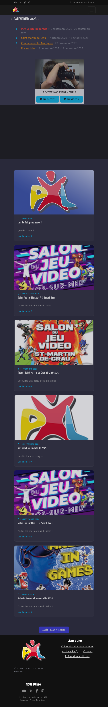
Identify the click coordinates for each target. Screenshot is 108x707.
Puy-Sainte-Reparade (29, 29)
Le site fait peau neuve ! (30, 228)
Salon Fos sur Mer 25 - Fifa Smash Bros (36, 303)
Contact (87, 651)
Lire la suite (25, 241)
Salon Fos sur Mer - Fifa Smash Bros (35, 528)
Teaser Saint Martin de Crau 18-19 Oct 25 (38, 378)
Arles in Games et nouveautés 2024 (35, 603)
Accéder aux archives (54, 637)
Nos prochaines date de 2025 (32, 453)
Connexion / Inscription (81, 2)
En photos (55, 99)
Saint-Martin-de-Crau (28, 38)
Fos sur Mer (23, 48)
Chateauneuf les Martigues (32, 43)
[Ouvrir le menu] (92, 10)
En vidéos (78, 99)
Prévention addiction (77, 656)
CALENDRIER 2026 (19, 19)
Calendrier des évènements (77, 646)
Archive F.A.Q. (70, 651)
